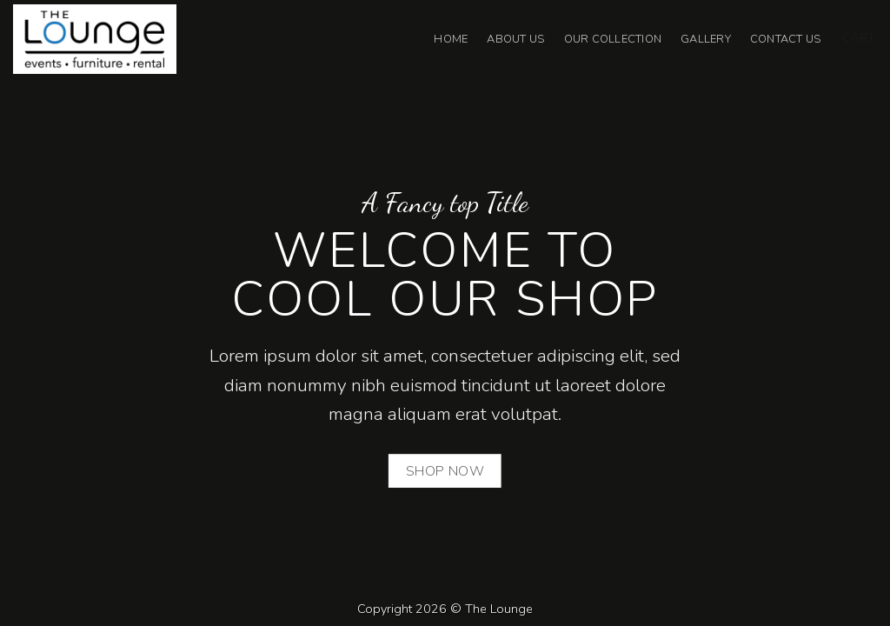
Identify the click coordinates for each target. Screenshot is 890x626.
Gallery (706, 39)
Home (451, 39)
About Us (515, 39)
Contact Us (785, 39)
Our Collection (613, 39)
